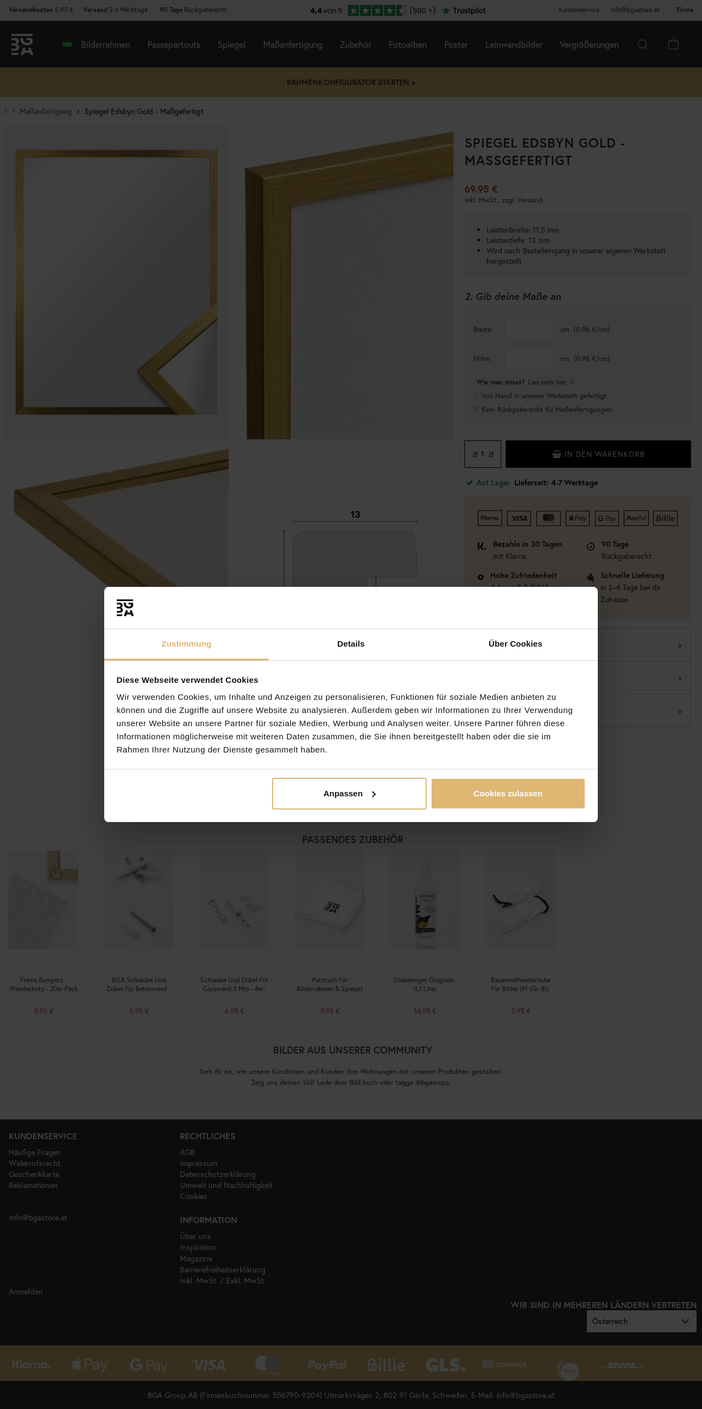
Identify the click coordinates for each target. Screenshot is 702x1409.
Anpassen (350, 793)
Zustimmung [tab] (187, 643)
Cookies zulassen (507, 793)
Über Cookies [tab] (515, 643)
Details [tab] (351, 643)
